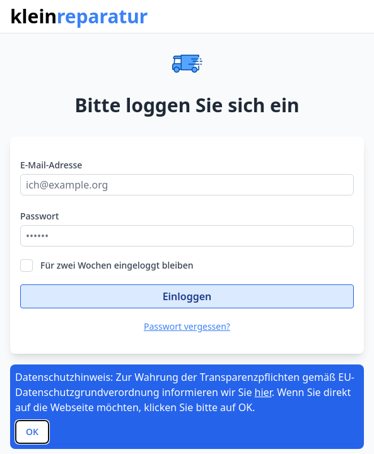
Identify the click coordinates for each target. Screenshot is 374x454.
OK (32, 432)
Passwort (39, 216)
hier (263, 392)
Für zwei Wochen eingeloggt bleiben (107, 265)
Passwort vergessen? (187, 326)
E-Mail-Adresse (51, 165)
